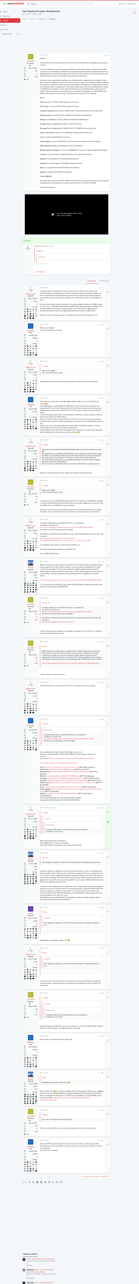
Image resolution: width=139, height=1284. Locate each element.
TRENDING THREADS (110, 120)
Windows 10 (111, 241)
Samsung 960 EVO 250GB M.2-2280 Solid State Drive (68, 816)
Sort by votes (94, 296)
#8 (93, 546)
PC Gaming (111, 144)
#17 (92, 1002)
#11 (92, 671)
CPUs (109, 196)
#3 (93, 343)
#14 (92, 855)
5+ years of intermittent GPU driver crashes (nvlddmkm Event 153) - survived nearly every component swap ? (121, 247)
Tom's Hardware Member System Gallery (121, 125)
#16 (92, 961)
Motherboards (112, 265)
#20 (92, 1129)
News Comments (112, 213)
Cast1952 (30, 14)
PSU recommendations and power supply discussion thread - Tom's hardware (121, 151)
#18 (92, 1047)
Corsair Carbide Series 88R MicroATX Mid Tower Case (66, 830)
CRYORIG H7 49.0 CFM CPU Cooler (64, 806)
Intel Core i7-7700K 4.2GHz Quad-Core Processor (64, 801)
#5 (93, 416)
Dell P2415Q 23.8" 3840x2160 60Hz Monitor (65, 838)
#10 (92, 628)
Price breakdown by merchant (69, 797)
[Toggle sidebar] (134, 12)
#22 (92, 1198)
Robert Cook (42, 261)
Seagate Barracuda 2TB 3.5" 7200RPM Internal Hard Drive (70, 821)
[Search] (60, 4)
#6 (93, 460)
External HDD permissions (119, 177)
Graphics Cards (112, 230)
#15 (92, 900)
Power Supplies (112, 159)
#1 (99, 55)
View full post (43, 287)
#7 (93, 503)
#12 (92, 712)
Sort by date (82, 296)
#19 (92, 1092)
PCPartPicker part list (50, 797)
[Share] (95, 55)
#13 (92, 749)
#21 (92, 1168)
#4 (93, 379)
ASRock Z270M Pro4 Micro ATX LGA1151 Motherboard (73, 808)
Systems (110, 131)
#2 (93, 303)
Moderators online (111, 301)
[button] (4, 4)
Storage (110, 183)
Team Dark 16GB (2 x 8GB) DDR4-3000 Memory (66, 812)
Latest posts (108, 219)
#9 (93, 590)
